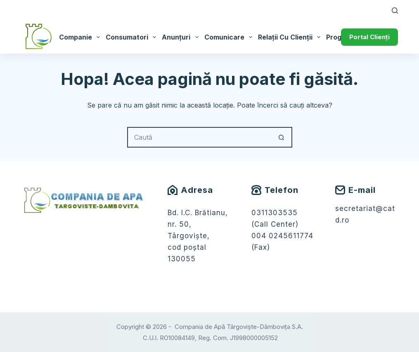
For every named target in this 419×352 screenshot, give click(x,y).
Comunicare (229, 37)
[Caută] (395, 10)
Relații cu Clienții (290, 37)
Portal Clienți (369, 37)
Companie (81, 37)
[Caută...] (199, 137)
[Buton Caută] (282, 137)
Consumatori (132, 37)
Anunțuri (181, 37)
